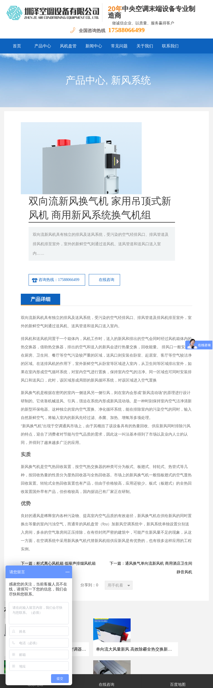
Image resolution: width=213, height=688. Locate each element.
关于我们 (144, 46)
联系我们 (170, 46)
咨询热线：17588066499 (112, 222)
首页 (17, 46)
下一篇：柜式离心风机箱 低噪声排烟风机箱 (58, 505)
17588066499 (126, 30)
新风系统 (131, 80)
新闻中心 (93, 46)
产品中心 (42, 46)
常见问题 (119, 46)
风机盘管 (68, 46)
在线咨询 (163, 221)
